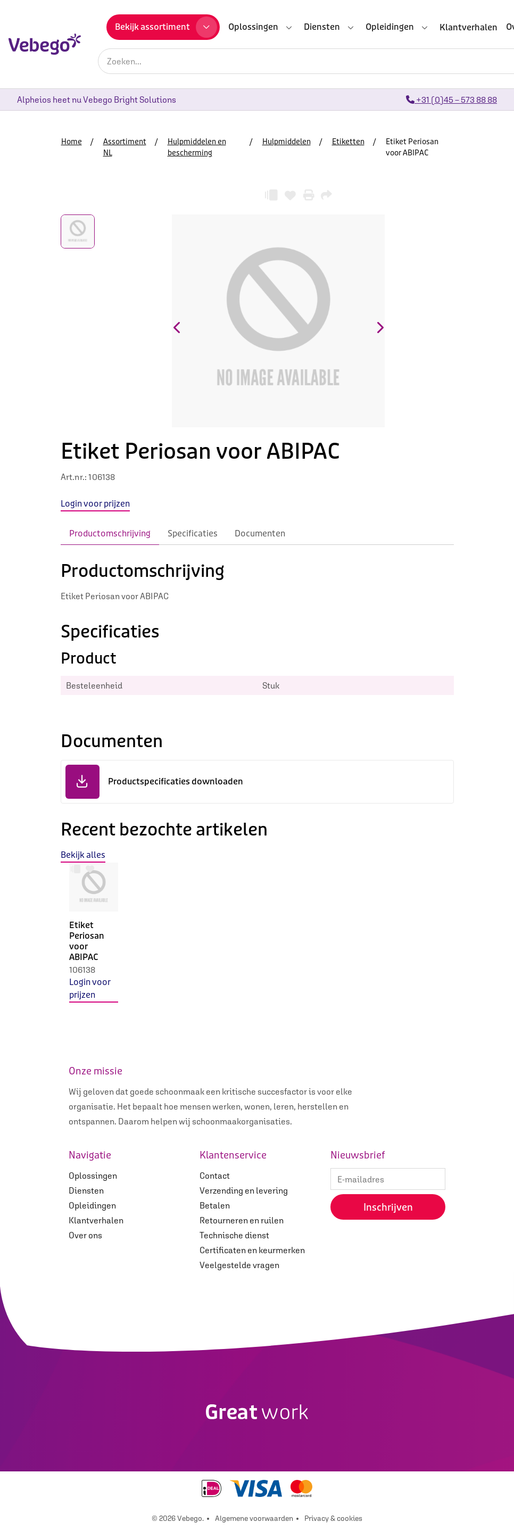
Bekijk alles (83, 855)
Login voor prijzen (90, 988)
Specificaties (193, 533)
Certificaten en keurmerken (252, 1250)
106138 (82, 969)
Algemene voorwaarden (254, 1518)
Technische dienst (234, 1235)
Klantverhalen (96, 1220)
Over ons (85, 1235)
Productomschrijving (110, 533)
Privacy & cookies (333, 1518)
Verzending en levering (244, 1190)
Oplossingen (93, 1175)
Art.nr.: (74, 477)
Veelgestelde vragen (239, 1265)
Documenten (260, 533)
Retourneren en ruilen (242, 1220)
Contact (215, 1175)
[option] (94, 941)
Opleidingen (92, 1205)
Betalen (215, 1205)
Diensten (86, 1190)
